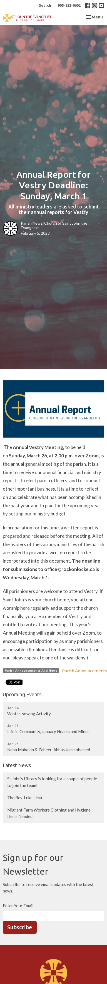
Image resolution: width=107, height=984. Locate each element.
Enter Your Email (18, 905)
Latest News (17, 765)
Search (45, 5)
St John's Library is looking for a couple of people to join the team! (52, 782)
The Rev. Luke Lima (24, 797)
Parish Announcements (84, 670)
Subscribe (19, 927)
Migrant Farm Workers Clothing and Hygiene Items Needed (49, 813)
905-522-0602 (69, 5)
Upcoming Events (22, 694)
